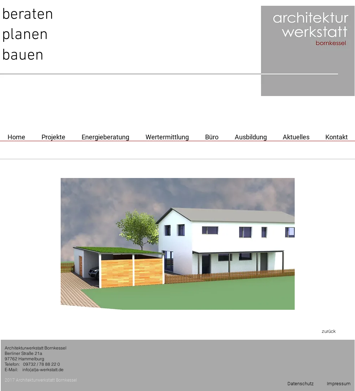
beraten (27, 14)
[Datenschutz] (300, 384)
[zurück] (329, 331)
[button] (178, 244)
